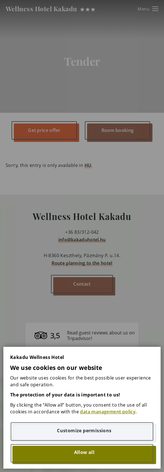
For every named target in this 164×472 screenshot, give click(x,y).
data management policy (108, 412)
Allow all (84, 452)
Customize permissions (84, 430)
